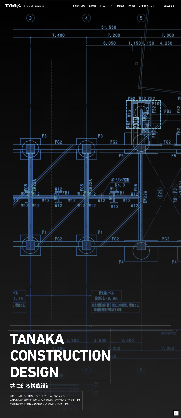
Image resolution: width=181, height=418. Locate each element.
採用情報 (131, 6)
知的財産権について (147, 6)
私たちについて (106, 6)
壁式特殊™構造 (79, 6)
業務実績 (92, 6)
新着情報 (120, 6)
